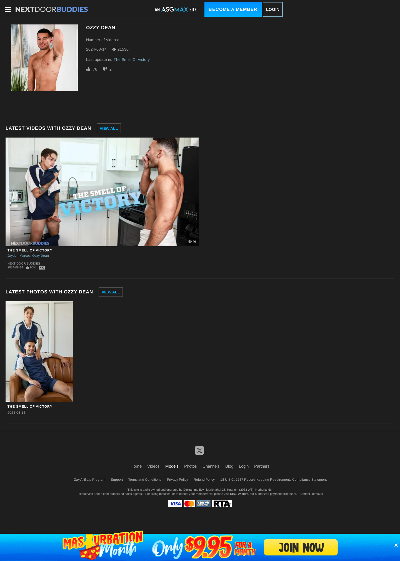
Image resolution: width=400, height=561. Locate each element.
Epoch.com (101, 493)
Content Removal (311, 493)
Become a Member (233, 9)
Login (272, 9)
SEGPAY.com (239, 493)
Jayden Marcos (19, 256)
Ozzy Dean (40, 256)
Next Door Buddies (24, 263)
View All (109, 128)
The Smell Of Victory (132, 59)
